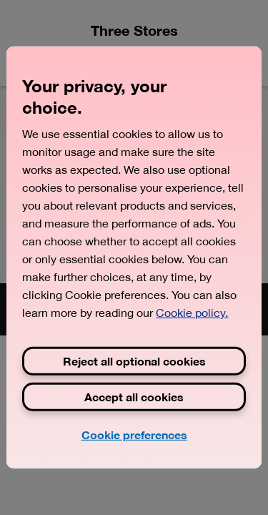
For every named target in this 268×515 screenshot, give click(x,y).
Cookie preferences (134, 434)
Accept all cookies (134, 396)
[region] (133, 257)
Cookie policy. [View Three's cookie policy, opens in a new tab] (192, 312)
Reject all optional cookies (134, 361)
